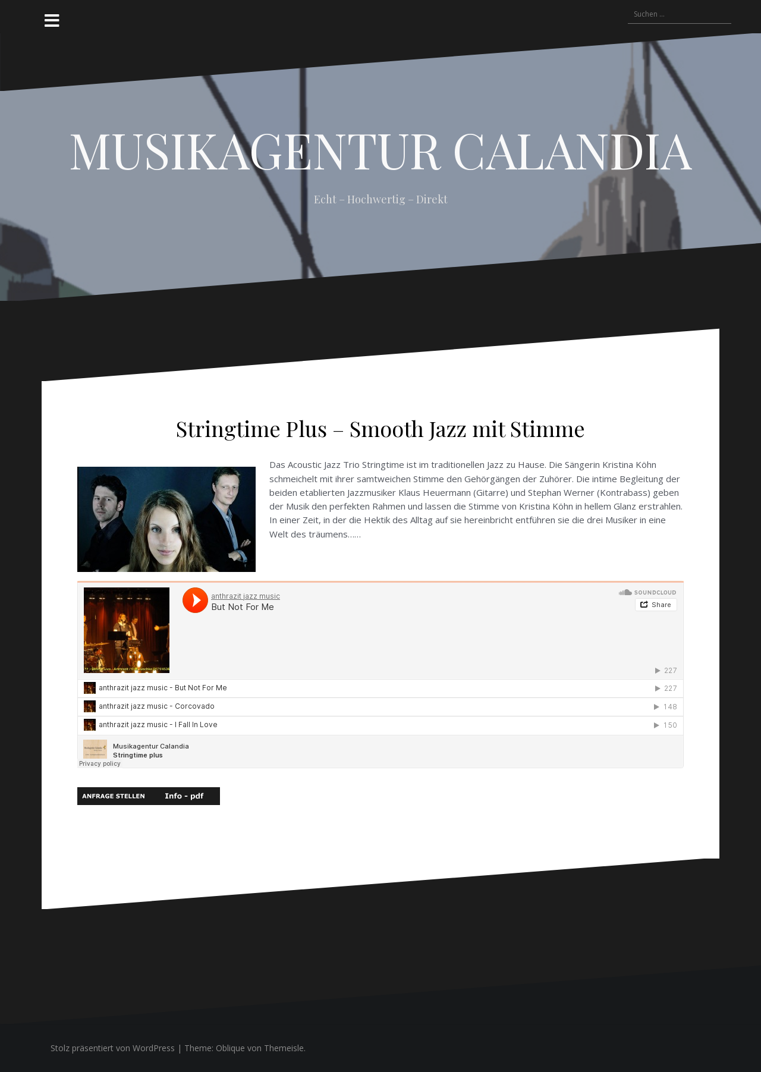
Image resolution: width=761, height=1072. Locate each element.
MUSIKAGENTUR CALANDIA (380, 149)
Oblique (230, 1048)
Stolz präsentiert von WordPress (113, 1048)
